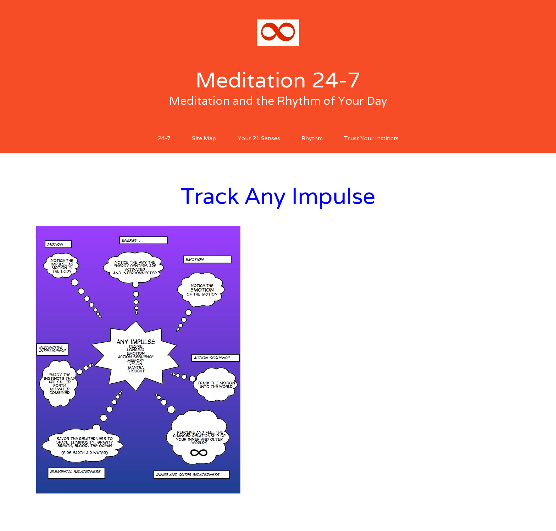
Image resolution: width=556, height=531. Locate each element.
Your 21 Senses (259, 138)
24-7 (164, 138)
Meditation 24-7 (278, 79)
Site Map (204, 138)
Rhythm (312, 138)
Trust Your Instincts (371, 138)
